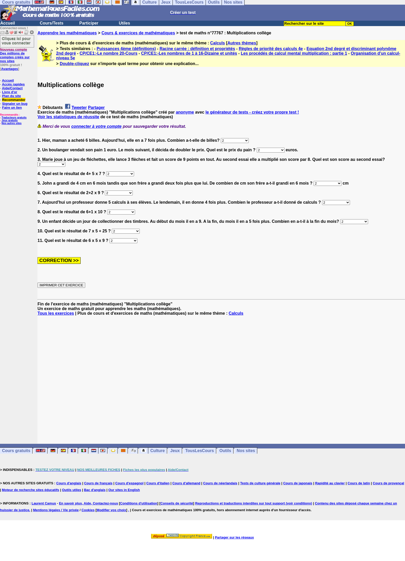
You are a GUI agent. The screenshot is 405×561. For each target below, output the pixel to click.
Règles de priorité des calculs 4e (271, 48)
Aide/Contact (12, 88)
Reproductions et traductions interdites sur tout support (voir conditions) (253, 503)
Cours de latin (359, 483)
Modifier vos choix (111, 510)
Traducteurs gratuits (14, 117)
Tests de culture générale (260, 483)
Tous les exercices (55, 313)
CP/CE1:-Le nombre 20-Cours (108, 53)
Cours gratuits (16, 450)
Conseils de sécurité (176, 503)
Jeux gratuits (10, 120)
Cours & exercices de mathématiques (138, 33)
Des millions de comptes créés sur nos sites (15, 55)
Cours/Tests (51, 23)
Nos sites (246, 450)
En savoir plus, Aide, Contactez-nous (88, 503)
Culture (157, 450)
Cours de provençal (388, 483)
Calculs (217, 43)
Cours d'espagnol (129, 483)
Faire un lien (12, 107)
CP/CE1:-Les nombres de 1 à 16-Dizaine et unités (189, 53)
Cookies (88, 510)
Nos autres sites (11, 123)
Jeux (175, 450)
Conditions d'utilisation (138, 503)
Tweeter (79, 107)
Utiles (124, 23)
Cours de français (98, 483)
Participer (88, 23)
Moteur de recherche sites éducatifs (30, 490)
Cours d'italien (158, 483)
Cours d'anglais (68, 483)
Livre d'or (9, 92)
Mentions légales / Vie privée (56, 510)
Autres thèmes (242, 43)
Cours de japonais (297, 483)
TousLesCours (199, 450)
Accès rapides (13, 84)
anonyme (185, 112)
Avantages (9, 69)
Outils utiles (71, 490)
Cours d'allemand (186, 483)
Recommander (13, 100)
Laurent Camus (44, 503)
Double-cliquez (74, 63)
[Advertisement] (221, 375)
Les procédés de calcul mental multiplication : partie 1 (294, 53)
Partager (96, 107)
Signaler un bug (14, 104)
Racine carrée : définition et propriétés (197, 48)
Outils (225, 450)
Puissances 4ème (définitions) (126, 48)
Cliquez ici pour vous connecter (16, 40)
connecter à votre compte (96, 126)
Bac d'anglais (94, 490)
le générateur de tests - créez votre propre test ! (252, 112)
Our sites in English (124, 490)
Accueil (7, 23)
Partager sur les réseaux (234, 537)
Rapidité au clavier (330, 483)
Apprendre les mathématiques (67, 33)
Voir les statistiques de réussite (68, 117)
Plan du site (11, 96)
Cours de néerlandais (220, 483)
